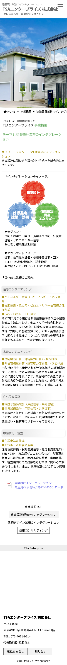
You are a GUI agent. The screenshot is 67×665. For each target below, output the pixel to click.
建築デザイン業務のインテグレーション (33, 522)
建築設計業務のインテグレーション (33, 514)
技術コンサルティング (33, 530)
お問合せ (40, 651)
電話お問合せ (15, 651)
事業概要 (26, 111)
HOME (11, 111)
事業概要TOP (33, 506)
